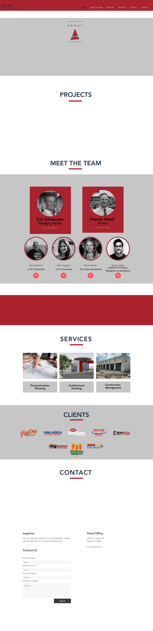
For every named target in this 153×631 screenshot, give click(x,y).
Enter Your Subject (29, 573)
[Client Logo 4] (76, 432)
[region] (50, 211)
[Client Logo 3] (76, 450)
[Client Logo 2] (52, 432)
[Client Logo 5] (121, 433)
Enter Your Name (29, 558)
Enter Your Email (29, 565)
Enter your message (30, 581)
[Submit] (62, 601)
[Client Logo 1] (29, 433)
